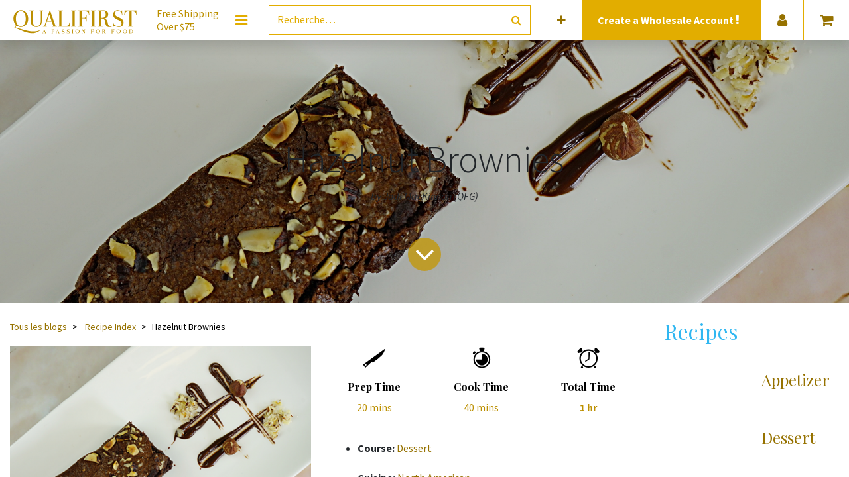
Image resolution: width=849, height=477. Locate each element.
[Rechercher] (516, 20)
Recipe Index (110, 327)
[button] (561, 20)
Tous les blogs (38, 327)
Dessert (414, 447)
